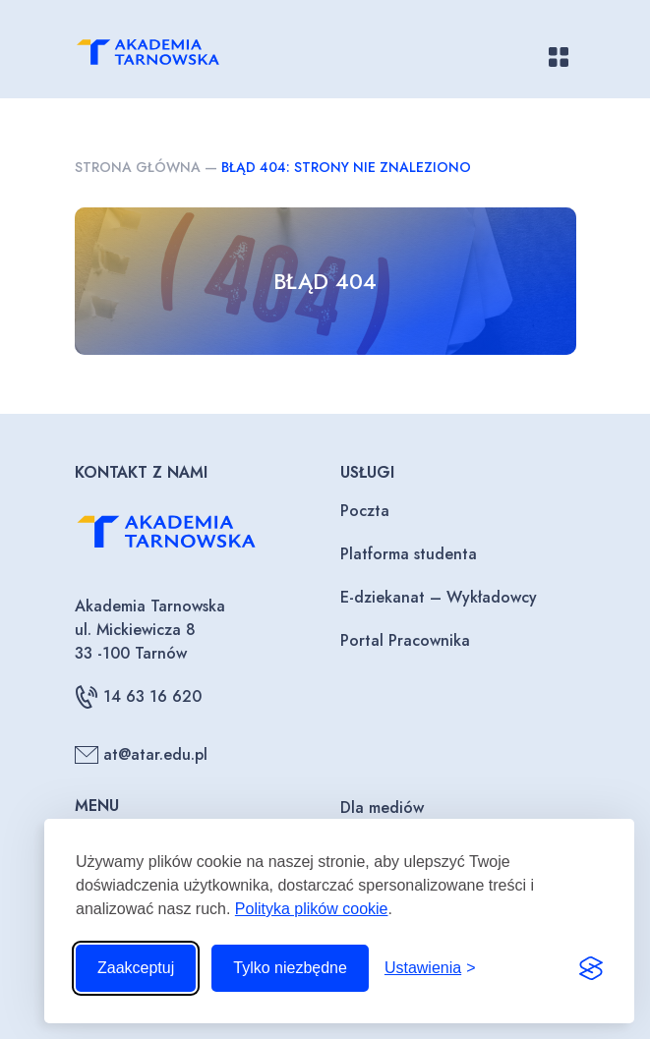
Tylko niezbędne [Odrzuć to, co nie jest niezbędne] (290, 967)
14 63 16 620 (138, 697)
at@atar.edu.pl (141, 755)
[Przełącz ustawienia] (430, 968)
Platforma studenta (408, 554)
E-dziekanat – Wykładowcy (438, 597)
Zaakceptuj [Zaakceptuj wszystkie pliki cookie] (135, 967)
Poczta (364, 510)
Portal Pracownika (405, 640)
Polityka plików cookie (311, 908)
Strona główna (138, 167)
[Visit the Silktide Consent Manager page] (591, 968)
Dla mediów (382, 807)
